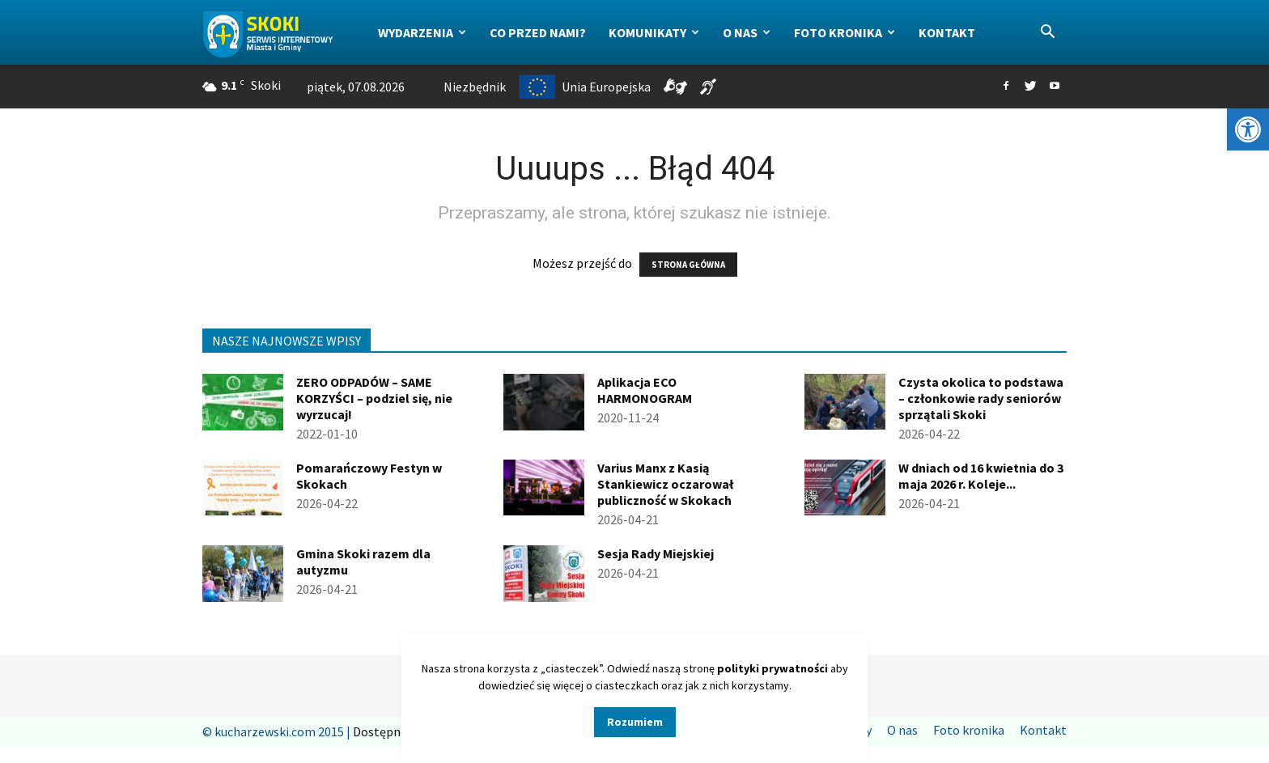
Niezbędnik (475, 86)
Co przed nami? (538, 32)
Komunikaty (654, 32)
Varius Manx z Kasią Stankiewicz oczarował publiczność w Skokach (665, 484)
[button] (1248, 129)
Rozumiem (635, 721)
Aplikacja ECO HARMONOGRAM (644, 390)
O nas (746, 32)
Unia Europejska (585, 86)
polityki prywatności (772, 668)
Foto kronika (844, 32)
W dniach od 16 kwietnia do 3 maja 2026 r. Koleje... (980, 476)
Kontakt (947, 32)
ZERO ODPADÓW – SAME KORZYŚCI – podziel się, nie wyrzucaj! (374, 398)
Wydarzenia (422, 32)
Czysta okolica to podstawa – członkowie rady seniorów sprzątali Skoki (980, 398)
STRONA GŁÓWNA (688, 264)
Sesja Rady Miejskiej (655, 553)
